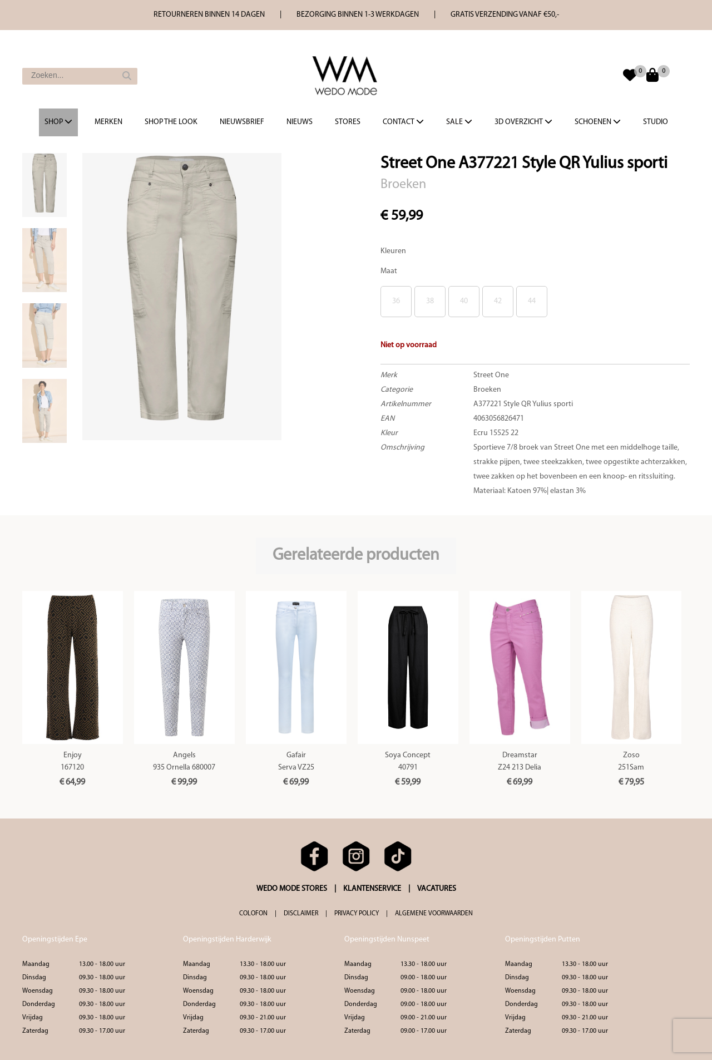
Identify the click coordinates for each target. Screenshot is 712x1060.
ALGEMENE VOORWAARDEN (434, 913)
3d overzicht (523, 121)
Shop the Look (171, 122)
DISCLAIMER (301, 913)
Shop (58, 121)
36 (396, 301)
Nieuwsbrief (242, 122)
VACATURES (436, 889)
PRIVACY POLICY (356, 913)
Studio (655, 122)
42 (498, 301)
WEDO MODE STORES (291, 889)
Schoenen (598, 121)
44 (532, 301)
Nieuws (299, 122)
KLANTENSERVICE (372, 889)
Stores (347, 122)
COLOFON (253, 913)
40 (464, 301)
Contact (403, 121)
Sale (459, 121)
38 (430, 301)
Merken (108, 122)
